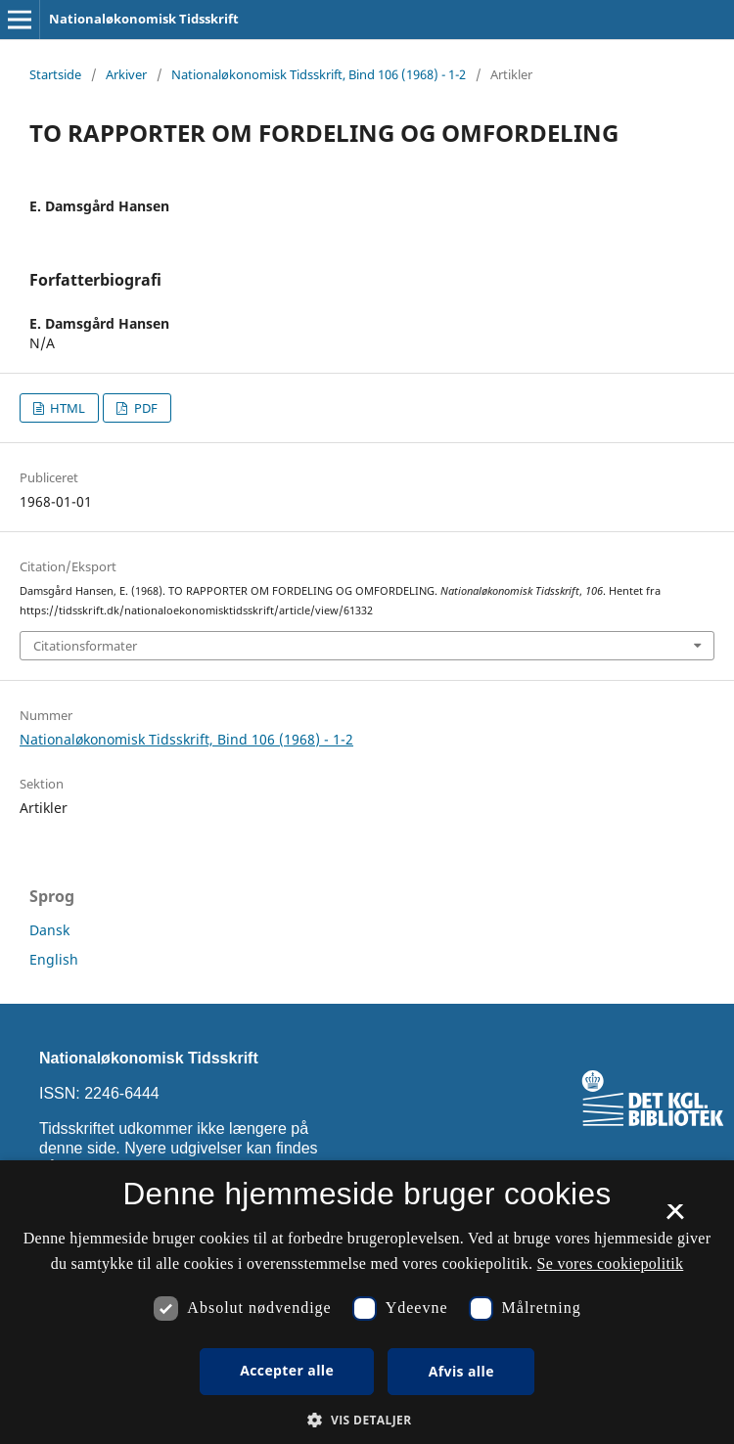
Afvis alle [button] (461, 1371)
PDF (144, 408)
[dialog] (367, 1302)
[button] (366, 1420)
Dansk (49, 930)
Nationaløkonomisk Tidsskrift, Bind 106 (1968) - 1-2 (318, 74)
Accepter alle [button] (287, 1370)
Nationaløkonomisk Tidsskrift (144, 18)
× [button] (675, 1218)
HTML (66, 408)
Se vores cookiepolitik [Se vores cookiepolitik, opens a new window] (610, 1263)
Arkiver (126, 74)
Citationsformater (85, 645)
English (53, 959)
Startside (55, 74)
